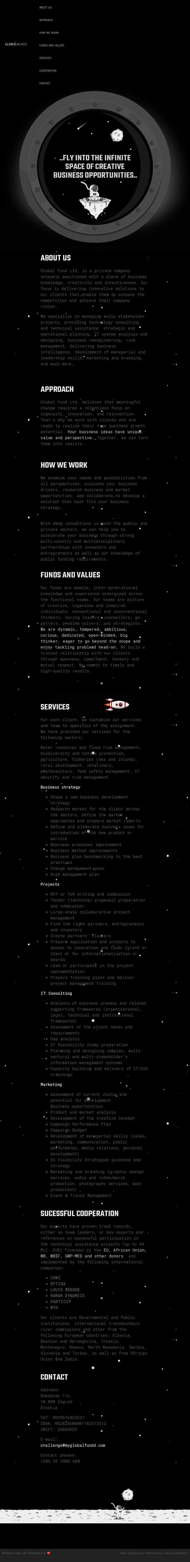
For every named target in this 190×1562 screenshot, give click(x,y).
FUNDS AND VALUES (51, 45)
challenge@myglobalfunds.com (73, 1445)
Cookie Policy (136, 1553)
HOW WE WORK (49, 33)
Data (123, 1553)
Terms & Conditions (176, 1553)
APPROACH (46, 20)
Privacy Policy (154, 1553)
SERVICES (45, 58)
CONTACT (44, 83)
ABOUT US (45, 7)
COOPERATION (47, 71)
